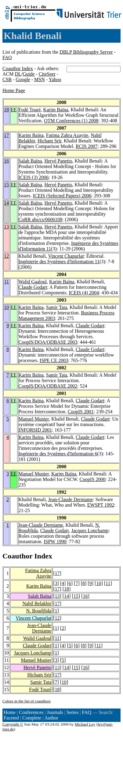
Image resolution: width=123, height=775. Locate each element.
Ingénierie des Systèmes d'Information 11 (59, 261)
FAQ (7, 57)
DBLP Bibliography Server (86, 52)
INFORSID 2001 (35, 429)
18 (6, 109)
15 (6, 184)
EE (14, 109)
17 (6, 135)
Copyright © (12, 724)
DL (18, 74)
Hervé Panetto (58, 160)
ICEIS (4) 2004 (84, 292)
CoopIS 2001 (81, 411)
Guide (28, 74)
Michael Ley (85, 724)
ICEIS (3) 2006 (34, 177)
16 (6, 160)
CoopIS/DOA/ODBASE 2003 (48, 342)
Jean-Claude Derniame (70, 499)
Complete (31, 717)
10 (6, 307)
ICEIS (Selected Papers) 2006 (62, 195)
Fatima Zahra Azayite (67, 135)
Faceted (11, 717)
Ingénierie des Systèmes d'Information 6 (58, 453)
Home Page (13, 90)
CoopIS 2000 (92, 479)
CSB (7, 79)
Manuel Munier (34, 419)
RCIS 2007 (87, 146)
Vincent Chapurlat (66, 256)
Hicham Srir (49, 140)
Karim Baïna (55, 109)
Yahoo (55, 79)
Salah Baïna (30, 160)
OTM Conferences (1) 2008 (71, 120)
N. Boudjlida (38, 610)
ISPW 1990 (55, 541)
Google (23, 79)
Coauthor (17, 556)
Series (72, 712)
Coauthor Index (17, 68)
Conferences (31, 712)
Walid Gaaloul (33, 281)
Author (51, 717)
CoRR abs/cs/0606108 (41, 219)
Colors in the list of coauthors (26, 701)
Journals (55, 712)
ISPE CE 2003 (54, 360)
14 (6, 203)
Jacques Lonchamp (89, 530)
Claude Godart (33, 287)
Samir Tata (56, 307)
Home (10, 712)
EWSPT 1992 (100, 505)
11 (6, 281)
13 (6, 226)
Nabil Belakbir (36, 603)
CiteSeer (47, 74)
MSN (39, 79)
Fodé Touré (30, 109)
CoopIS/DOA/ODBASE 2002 (48, 386)
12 (6, 256)
